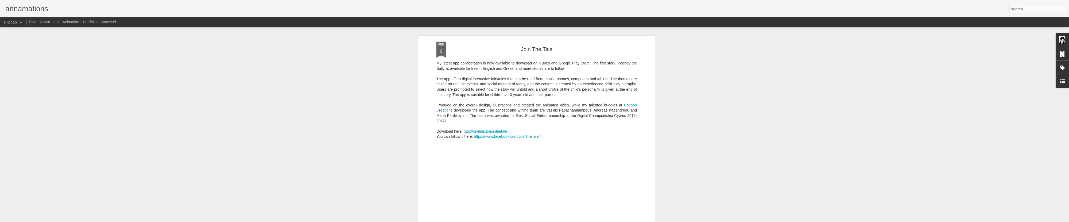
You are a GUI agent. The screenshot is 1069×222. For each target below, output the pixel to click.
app (506, 194)
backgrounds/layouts (529, 194)
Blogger (570, 219)
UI (625, 194)
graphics (606, 194)
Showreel (108, 22)
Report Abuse (586, 219)
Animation (71, 22)
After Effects (476, 194)
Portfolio (89, 22)
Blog (32, 22)
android (495, 194)
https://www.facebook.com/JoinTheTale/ (507, 88)
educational (587, 194)
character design (562, 194)
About (45, 22)
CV (56, 22)
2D (461, 194)
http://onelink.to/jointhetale (485, 83)
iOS (618, 194)
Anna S (561, 187)
